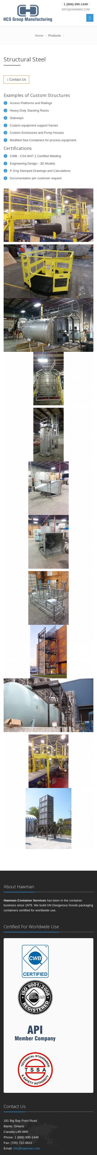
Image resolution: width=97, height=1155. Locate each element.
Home (39, 35)
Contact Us (16, 79)
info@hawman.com (76, 9)
